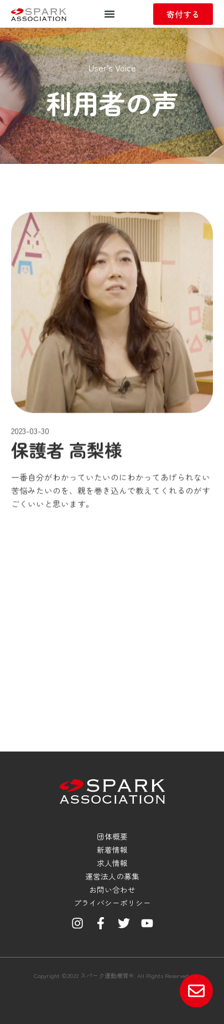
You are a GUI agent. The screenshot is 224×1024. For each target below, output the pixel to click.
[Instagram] (77, 923)
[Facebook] (101, 923)
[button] (109, 14)
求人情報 (112, 862)
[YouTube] (147, 923)
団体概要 (112, 836)
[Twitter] (124, 923)
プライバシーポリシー (112, 902)
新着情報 (112, 849)
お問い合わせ (112, 889)
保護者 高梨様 (66, 520)
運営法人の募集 (112, 876)
